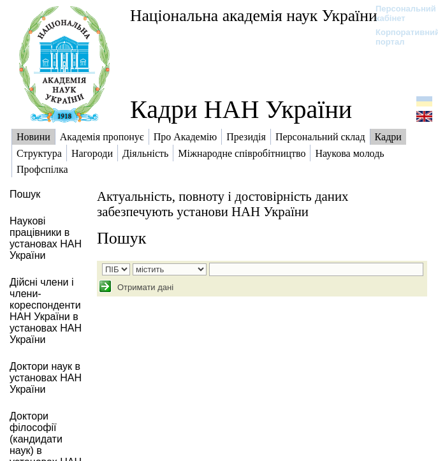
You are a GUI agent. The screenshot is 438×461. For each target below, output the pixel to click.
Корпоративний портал (399, 37)
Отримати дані (144, 287)
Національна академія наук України (253, 15)
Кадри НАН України (241, 109)
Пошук (121, 238)
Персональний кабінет (399, 13)
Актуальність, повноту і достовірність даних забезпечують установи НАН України (222, 204)
